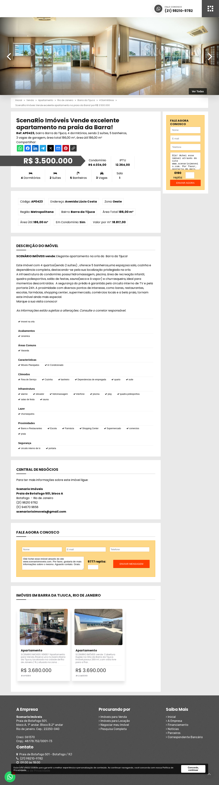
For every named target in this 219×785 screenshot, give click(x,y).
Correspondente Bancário (130, 742)
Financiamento (123, 730)
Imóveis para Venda (84, 722)
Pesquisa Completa (84, 734)
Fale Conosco (170, 738)
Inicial (117, 722)
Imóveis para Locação (85, 726)
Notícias (118, 734)
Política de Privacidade (177, 742)
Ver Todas (198, 91)
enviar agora (185, 185)
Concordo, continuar (193, 768)
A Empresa (120, 726)
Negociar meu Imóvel (85, 730)
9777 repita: (97, 561)
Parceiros (119, 738)
